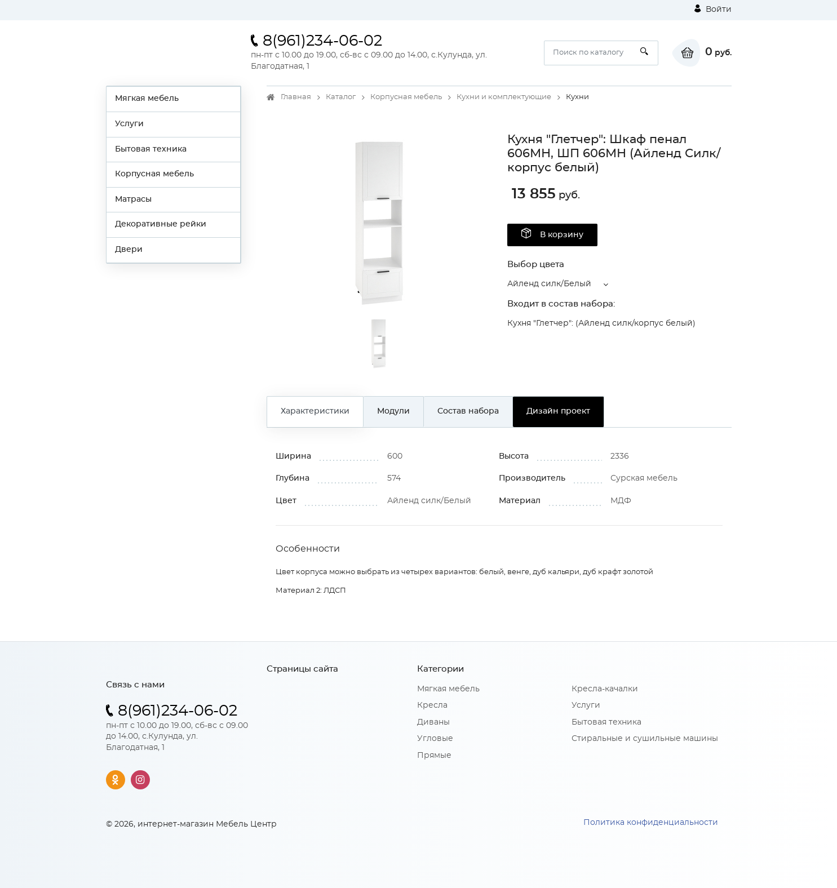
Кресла (432, 705)
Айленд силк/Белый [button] (549, 284)
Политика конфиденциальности (650, 823)
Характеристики (315, 411)
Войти (713, 9)
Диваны (433, 722)
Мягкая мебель (147, 99)
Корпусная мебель (154, 174)
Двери (129, 250)
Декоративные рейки (160, 224)
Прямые (434, 756)
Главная (296, 97)
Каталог (341, 97)
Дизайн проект (558, 411)
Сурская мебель (643, 478)
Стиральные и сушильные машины (645, 739)
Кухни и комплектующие (504, 97)
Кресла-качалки (605, 689)
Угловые (435, 739)
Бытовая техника (151, 149)
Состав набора (468, 411)
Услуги (129, 124)
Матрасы (133, 199)
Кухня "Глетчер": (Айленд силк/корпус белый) (601, 323)
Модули (393, 411)
